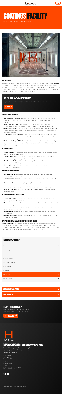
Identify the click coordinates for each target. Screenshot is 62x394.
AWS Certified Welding (31, 258)
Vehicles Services (31, 295)
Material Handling (31, 266)
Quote (58, 3)
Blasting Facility (31, 270)
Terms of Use (6, 386)
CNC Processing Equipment (31, 262)
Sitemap (24, 386)
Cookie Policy (19, 386)
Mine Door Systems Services (31, 289)
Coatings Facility (31, 274)
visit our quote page (9, 311)
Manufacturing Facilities (31, 250)
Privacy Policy (13, 386)
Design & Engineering (31, 245)
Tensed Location (7, 355)
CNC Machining (31, 254)
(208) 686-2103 (23, 309)
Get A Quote (8, 107)
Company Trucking (31, 278)
